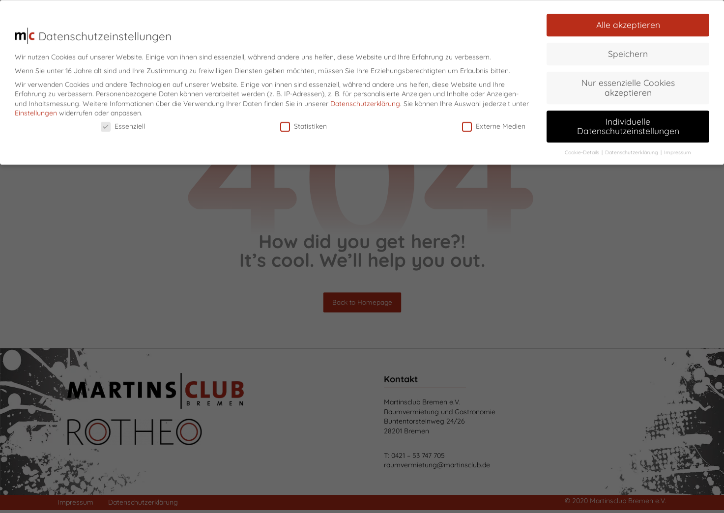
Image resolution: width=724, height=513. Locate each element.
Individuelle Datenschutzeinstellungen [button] (628, 122)
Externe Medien (493, 122)
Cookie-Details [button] (583, 148)
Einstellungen (36, 109)
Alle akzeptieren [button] (628, 20)
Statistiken (303, 122)
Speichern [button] (628, 49)
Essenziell (123, 122)
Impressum (677, 148)
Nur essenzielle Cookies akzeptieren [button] (628, 83)
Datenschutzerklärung (365, 99)
